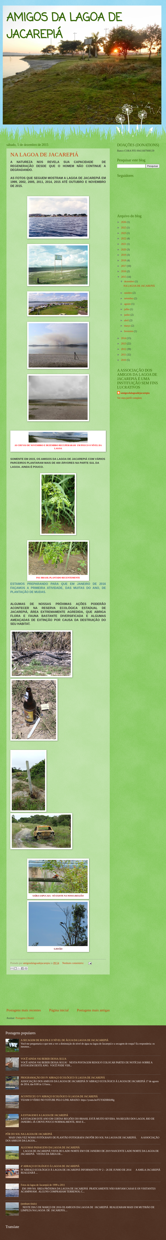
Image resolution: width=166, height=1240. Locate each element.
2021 (124, 244)
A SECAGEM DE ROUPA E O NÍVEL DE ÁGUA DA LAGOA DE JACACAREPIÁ (64, 1040)
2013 (124, 343)
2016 (124, 271)
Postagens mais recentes (23, 1010)
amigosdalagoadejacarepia (135, 393)
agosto (127, 304)
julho (127, 309)
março (127, 325)
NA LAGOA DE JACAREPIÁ (44, 154)
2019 (124, 255)
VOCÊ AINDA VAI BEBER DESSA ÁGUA (43, 1058)
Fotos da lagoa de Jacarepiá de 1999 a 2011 (43, 1185)
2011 (124, 354)
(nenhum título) (29, 1203)
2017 (124, 266)
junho (127, 314)
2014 (124, 338)
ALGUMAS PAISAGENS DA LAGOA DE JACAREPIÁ (50, 1147)
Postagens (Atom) (24, 1018)
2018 (124, 260)
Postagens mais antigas (93, 1010)
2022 (124, 238)
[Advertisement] (58, 991)
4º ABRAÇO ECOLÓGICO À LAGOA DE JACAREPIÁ (50, 1166)
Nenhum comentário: (73, 963)
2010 (124, 360)
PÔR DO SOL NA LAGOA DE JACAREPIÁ (29, 1134)
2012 (124, 349)
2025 (124, 227)
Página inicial (59, 1010)
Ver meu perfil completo (129, 398)
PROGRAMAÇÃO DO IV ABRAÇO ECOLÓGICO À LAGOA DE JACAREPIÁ (63, 1077)
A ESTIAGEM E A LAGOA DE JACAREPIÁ (44, 1115)
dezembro (129, 281)
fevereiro (129, 331)
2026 (124, 222)
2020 (124, 249)
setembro (129, 298)
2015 (124, 276)
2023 (124, 233)
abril (126, 320)
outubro (128, 293)
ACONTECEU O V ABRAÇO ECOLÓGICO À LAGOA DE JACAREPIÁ (59, 1096)
